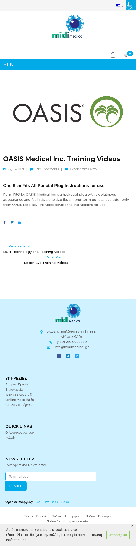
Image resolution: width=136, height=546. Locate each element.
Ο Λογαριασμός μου (19, 432)
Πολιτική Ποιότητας (99, 516)
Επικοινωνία (14, 389)
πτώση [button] (97, 535)
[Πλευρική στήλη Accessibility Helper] (131, 5)
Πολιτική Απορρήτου (66, 516)
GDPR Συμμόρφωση (20, 405)
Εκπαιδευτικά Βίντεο (83, 169)
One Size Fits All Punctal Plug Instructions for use (53, 185)
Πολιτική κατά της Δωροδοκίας (68, 521)
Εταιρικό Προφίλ (16, 384)
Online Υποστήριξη (19, 400)
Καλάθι (10, 437)
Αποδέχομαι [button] (118, 535)
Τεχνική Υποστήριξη (19, 395)
